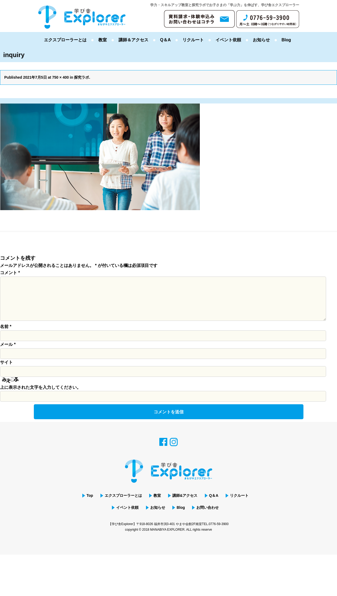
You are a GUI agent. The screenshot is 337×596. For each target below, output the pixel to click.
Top (89, 504)
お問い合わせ (208, 516)
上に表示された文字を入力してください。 (40, 396)
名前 (5, 335)
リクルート (193, 40)
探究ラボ (81, 77)
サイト (6, 371)
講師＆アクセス (133, 40)
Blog (286, 40)
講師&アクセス (184, 504)
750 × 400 (60, 77)
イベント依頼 (228, 40)
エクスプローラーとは (65, 40)
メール (8, 353)
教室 (102, 40)
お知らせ (261, 40)
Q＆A (165, 40)
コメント (10, 272)
